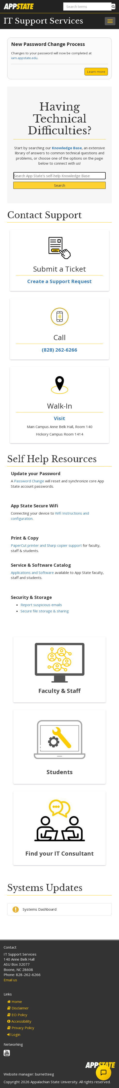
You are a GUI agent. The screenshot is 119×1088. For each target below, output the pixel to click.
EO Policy (17, 1014)
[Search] (59, 175)
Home (14, 1001)
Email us (10, 979)
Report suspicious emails (41, 604)
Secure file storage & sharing (45, 611)
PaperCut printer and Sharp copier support (46, 545)
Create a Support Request (59, 281)
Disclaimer (18, 1008)
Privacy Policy (20, 1027)
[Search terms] (87, 6)
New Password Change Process (48, 44)
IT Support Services (43, 21)
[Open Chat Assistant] (103, 1072)
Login (13, 1034)
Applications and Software (32, 572)
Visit (59, 418)
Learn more (96, 71)
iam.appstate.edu (24, 58)
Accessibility (19, 1021)
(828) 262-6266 (59, 349)
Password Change (29, 481)
